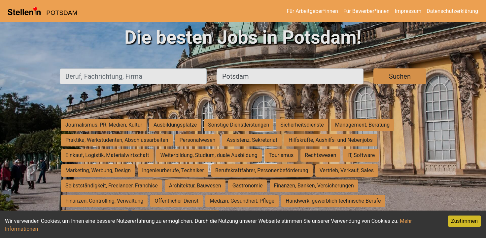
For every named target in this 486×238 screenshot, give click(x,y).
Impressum (408, 11)
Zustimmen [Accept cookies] (464, 221)
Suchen (400, 76)
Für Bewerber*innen (366, 11)
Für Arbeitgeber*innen (312, 11)
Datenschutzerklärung (452, 11)
